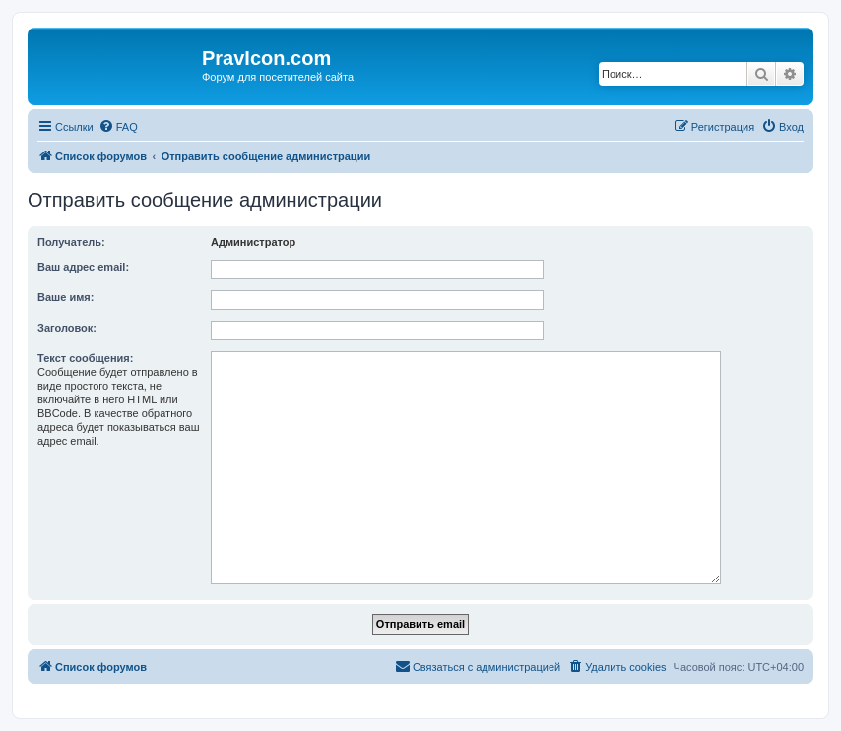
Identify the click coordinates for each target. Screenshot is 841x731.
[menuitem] (118, 127)
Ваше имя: (65, 297)
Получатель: (71, 242)
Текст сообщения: (85, 358)
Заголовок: (67, 328)
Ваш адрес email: (83, 267)
